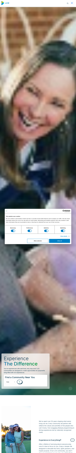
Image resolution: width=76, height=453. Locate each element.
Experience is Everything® (50, 440)
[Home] (5, 3)
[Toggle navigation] (72, 3)
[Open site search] (67, 3)
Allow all (59, 240)
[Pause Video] (70, 388)
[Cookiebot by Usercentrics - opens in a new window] (63, 211)
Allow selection (38, 240)
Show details (63, 236)
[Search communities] (19, 382)
